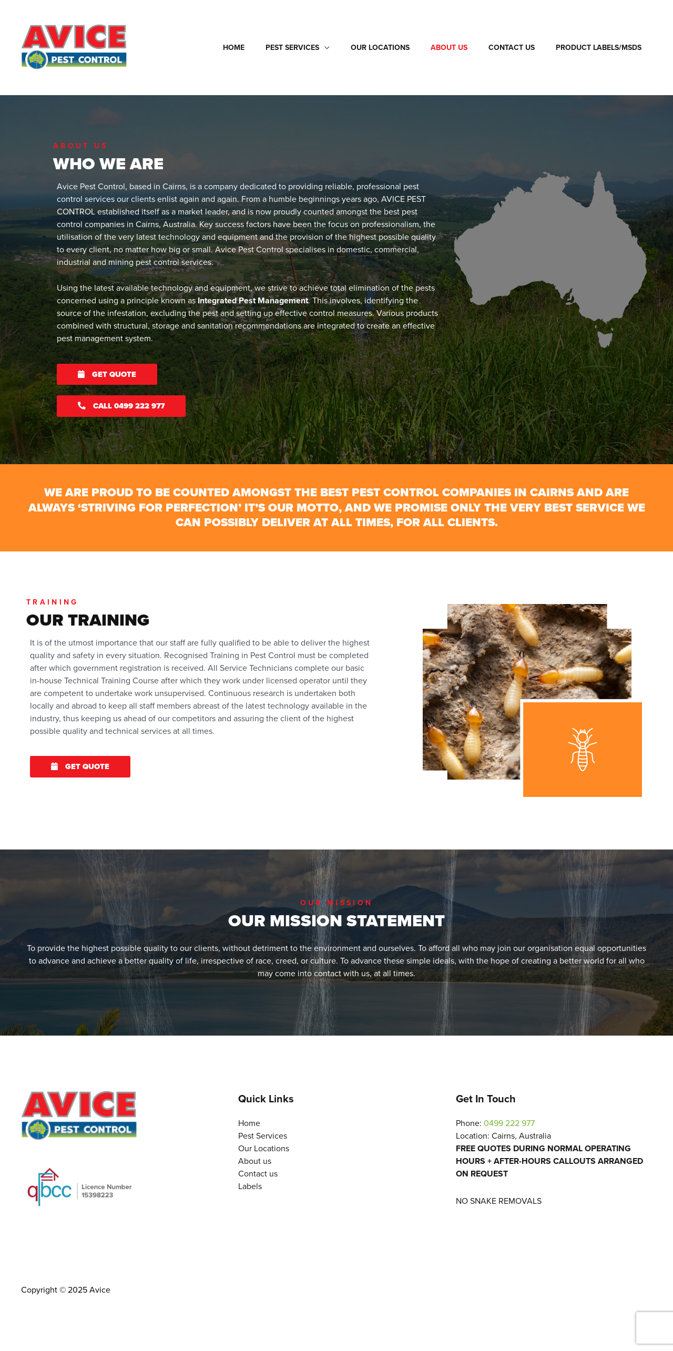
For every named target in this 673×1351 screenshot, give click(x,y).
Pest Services (321, 47)
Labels (250, 1188)
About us (464, 47)
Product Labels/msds (602, 47)
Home (268, 47)
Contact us (521, 47)
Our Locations (402, 47)
